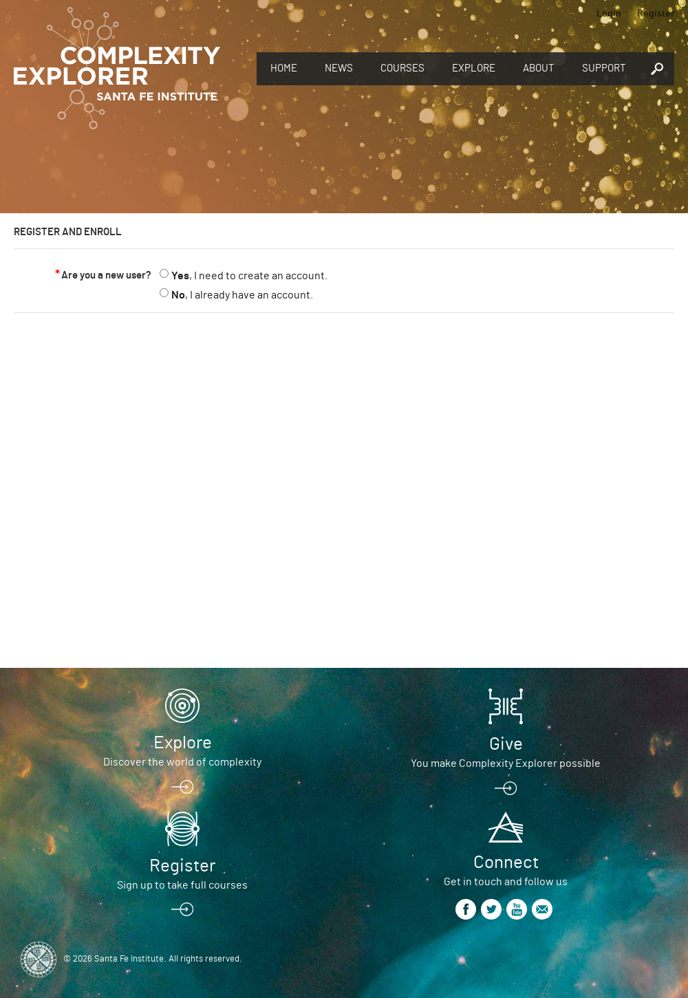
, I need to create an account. (249, 275)
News (339, 68)
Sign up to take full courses (182, 885)
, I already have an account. (242, 295)
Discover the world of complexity (182, 762)
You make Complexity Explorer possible (506, 763)
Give (506, 744)
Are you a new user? (106, 275)
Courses (402, 68)
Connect (506, 862)
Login (608, 14)
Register (655, 14)
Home (283, 68)
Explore (473, 68)
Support (604, 68)
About (539, 68)
